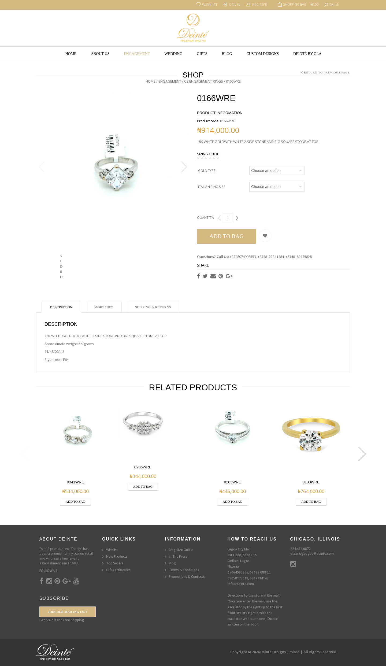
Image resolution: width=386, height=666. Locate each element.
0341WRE (75, 482)
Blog (227, 54)
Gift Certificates (118, 570)
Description (61, 307)
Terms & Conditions (184, 570)
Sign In (234, 4)
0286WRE (142, 467)
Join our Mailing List (67, 612)
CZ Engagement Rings (203, 81)
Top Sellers (114, 563)
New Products (117, 556)
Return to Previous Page (327, 72)
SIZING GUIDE (208, 153)
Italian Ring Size (211, 186)
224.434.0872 (300, 548)
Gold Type (206, 170)
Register (259, 4)
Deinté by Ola (307, 54)
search (334, 4)
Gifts (202, 54)
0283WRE (232, 482)
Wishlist (112, 549)
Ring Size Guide (180, 549)
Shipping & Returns (153, 307)
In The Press (178, 556)
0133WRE (311, 482)
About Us (100, 54)
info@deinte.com (241, 584)
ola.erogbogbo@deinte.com (312, 553)
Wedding (173, 54)
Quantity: (205, 217)
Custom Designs (262, 54)
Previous (41, 168)
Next (183, 168)
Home (70, 54)
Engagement (137, 54)
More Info (103, 307)
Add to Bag (226, 236)
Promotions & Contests (187, 576)
